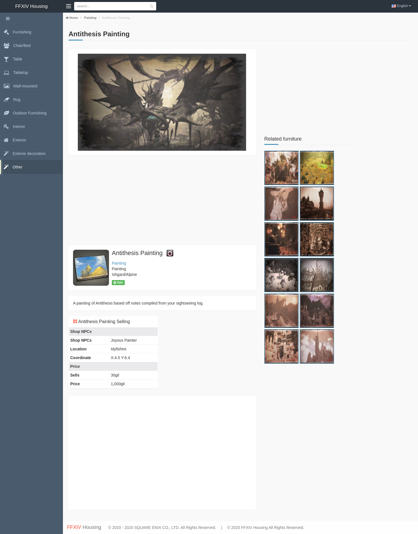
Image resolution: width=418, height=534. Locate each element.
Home (73, 17)
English (401, 6)
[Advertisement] (162, 200)
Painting (89, 17)
